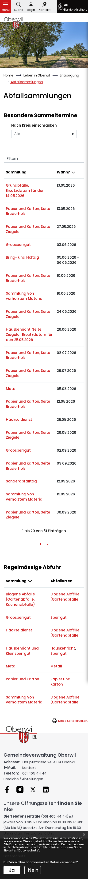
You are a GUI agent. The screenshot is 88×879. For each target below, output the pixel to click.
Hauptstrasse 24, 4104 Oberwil (49, 761)
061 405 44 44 (34, 773)
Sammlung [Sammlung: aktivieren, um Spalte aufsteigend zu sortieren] (16, 172)
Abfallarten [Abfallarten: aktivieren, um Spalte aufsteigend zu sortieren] (61, 580)
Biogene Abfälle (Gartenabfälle (65, 597)
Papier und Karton (22, 679)
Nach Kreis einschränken (34, 125)
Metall (11, 388)
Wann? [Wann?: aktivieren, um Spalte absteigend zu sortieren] (63, 172)
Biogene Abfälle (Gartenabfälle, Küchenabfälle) (20, 599)
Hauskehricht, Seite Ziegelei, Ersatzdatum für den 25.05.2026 (29, 334)
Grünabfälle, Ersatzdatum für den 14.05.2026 (25, 190)
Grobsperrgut (18, 244)
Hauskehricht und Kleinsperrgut (22, 651)
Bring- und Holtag (22, 257)
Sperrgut (58, 617)
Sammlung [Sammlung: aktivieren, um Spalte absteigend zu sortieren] (16, 580)
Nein (33, 870)
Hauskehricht (62, 648)
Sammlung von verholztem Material (24, 296)
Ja (12, 870)
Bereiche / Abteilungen (23, 778)
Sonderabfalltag (21, 481)
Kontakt (29, 767)
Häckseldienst (19, 419)
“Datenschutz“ (28, 850)
